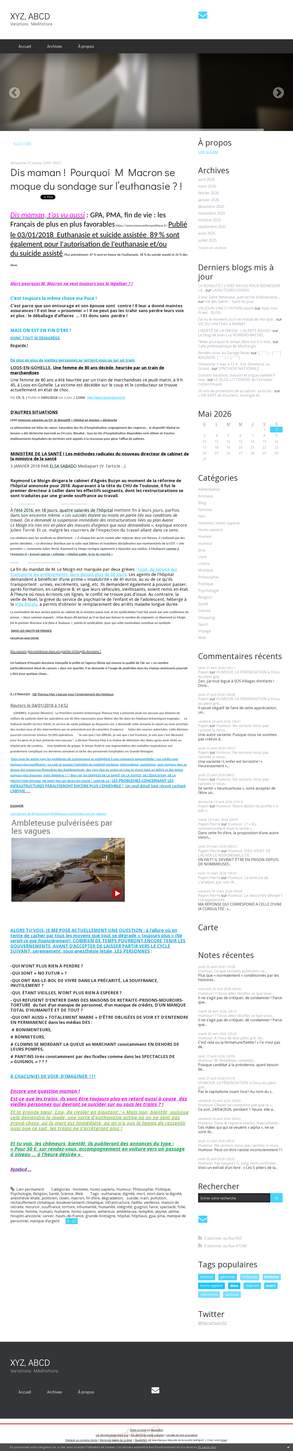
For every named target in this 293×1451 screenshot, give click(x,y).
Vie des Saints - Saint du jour (229, 301)
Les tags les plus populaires (181, 1435)
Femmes (205, 510)
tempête (146, 1211)
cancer (48, 1215)
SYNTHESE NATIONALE (238, 368)
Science (67, 1193)
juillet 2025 (207, 240)
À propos (86, 46)
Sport (203, 624)
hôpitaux (139, 1215)
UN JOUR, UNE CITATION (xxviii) (226, 308)
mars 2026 (207, 186)
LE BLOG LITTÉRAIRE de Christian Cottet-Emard (235, 381)
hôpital (123, 1215)
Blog (202, 503)
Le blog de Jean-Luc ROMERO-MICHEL (231, 335)
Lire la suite (208, 151)
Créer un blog (138, 1430)
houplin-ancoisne (25, 1215)
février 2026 (208, 193)
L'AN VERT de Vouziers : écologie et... (229, 395)
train (144, 1198)
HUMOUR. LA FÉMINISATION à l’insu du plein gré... (239, 674)
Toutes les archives (212, 248)
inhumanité (87, 1206)
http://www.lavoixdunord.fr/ (106, 397)
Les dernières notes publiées (147, 1435)
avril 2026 (206, 179)
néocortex (209, 1294)
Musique (205, 570)
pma (161, 1215)
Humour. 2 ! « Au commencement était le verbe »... (227, 826)
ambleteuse (126, 1211)
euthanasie (111, 1193)
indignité (124, 1206)
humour (206, 1276)
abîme (173, 1211)
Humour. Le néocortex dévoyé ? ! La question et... (240, 897)
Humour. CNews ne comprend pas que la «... (235, 1104)
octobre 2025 (209, 220)
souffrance (51, 1206)
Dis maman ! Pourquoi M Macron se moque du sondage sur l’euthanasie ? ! (97, 178)
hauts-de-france (70, 1215)
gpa (152, 1215)
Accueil (24, 46)
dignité (129, 1193)
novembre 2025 (211, 213)
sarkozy (232, 1294)
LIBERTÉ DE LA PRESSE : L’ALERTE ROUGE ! (235, 330)
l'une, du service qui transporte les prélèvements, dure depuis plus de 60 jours (93, 571)
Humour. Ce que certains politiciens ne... (232, 970)
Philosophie (143, 1189)
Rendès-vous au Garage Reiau (224, 352)
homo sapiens (83, 1211)
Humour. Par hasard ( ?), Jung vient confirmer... (238, 1163)
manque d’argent (45, 1220)
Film (201, 516)
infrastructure (117, 1202)
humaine (61, 1211)
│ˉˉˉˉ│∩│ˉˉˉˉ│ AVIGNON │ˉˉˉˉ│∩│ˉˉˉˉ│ (240, 355)
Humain (205, 536)
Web (79, 1193)
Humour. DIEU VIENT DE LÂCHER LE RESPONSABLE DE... (234, 853)
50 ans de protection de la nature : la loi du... (235, 390)
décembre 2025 (211, 206)
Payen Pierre (209, 824)
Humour (123, 1189)
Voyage (204, 631)
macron (77, 1198)
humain (45, 1211)
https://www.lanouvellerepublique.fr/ (141, 225)
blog (223, 1440)
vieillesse (151, 1202)
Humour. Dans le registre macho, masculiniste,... (239, 1123)
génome (228, 1276)
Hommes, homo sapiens (94, 1189)
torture (68, 1206)
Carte (208, 927)
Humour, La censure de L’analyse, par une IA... (233, 880)
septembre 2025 (212, 227)
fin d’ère (93, 1198)
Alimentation (209, 489)
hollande (249, 1276)
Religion (40, 1193)
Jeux (201, 550)
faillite (136, 1202)
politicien (49, 1198)
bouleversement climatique (79, 1202)
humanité (106, 1206)
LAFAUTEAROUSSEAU (231, 290)
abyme (160, 1211)
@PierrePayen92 (212, 1323)
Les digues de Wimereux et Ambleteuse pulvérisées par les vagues (58, 813)
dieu (234, 1285)
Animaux (205, 496)
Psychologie (20, 1193)
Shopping (206, 617)
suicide (131, 1198)
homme (17, 1211)
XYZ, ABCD (30, 16)
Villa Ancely (26, 604)
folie (181, 1206)
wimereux (106, 1211)
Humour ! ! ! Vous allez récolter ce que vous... (236, 993)
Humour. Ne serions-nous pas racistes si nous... (233, 728)
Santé (54, 1193)
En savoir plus (207, 1447)
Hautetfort (157, 1430)
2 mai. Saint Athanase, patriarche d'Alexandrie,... (239, 297)
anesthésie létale (25, 1198)
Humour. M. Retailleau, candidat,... (227, 1060)
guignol (140, 1206)
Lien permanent (27, 1189)
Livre (202, 557)
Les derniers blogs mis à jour (112, 1435)
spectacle (168, 1206)
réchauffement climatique (32, 1202)
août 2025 (206, 233)
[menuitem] (24, 46)
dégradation (112, 1198)
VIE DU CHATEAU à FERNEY (221, 323)
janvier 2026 (208, 200)
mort (140, 1193)
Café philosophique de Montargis (227, 346)
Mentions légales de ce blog (116, 1440)
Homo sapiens (210, 530)
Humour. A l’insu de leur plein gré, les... (231, 1037)
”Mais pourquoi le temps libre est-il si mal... (235, 341)
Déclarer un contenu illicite (81, 1440)
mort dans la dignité (164, 1193)
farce (153, 1206)
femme (31, 1211)
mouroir (32, 1206)
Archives (54, 46)
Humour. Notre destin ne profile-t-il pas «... (238, 808)
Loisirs (204, 563)
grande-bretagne (100, 1215)
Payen (203, 672)
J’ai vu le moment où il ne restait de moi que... (236, 319)
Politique (162, 1189)
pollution (158, 1198)
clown (64, 1198)
